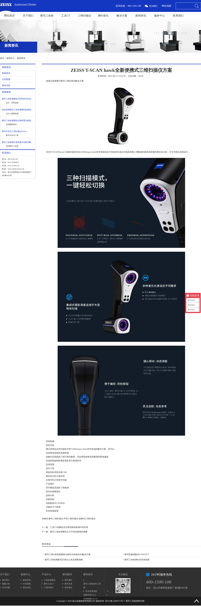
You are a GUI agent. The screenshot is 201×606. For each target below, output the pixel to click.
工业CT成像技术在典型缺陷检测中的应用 (69, 527)
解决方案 (122, 15)
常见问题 (6, 587)
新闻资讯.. (27, 580)
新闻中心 (10, 58)
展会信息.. (27, 587)
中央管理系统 (91, 591)
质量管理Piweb (89, 595)
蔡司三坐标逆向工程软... (92, 586)
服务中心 (159, 15)
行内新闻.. (27, 584)
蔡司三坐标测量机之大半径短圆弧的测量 (69, 532)
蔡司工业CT (49, 584)
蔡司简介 (6, 580)
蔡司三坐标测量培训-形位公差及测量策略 (64, 560)
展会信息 (6, 85)
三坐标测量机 (49, 580)
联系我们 (178, 15)
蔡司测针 (68, 580)
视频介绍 (6, 584)
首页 (2, 58)
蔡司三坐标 (47, 15)
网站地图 (166, 6)
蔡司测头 (68, 587)
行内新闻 (6, 79)
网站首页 (9, 15)
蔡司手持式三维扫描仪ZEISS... (15, 131)
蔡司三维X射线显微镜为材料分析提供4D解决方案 (68, 554)
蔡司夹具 (68, 584)
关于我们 (28, 15)
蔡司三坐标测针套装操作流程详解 (16, 142)
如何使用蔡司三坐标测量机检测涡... (17, 110)
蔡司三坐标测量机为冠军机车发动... (17, 99)
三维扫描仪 (84, 15)
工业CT (65, 15)
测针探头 (103, 15)
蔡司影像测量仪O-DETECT (136, 554)
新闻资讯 (140, 15)
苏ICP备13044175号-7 (115, 601)
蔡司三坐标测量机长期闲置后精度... (17, 120)
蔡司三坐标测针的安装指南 (136, 560)
